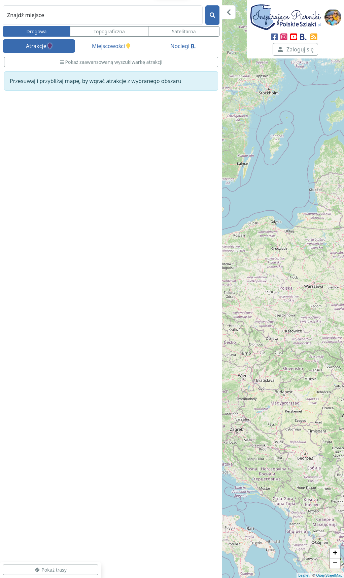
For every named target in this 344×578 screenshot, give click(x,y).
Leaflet (303, 575)
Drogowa (36, 31)
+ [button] (335, 553)
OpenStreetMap (329, 575)
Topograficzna (109, 31)
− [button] (335, 564)
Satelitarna (184, 31)
